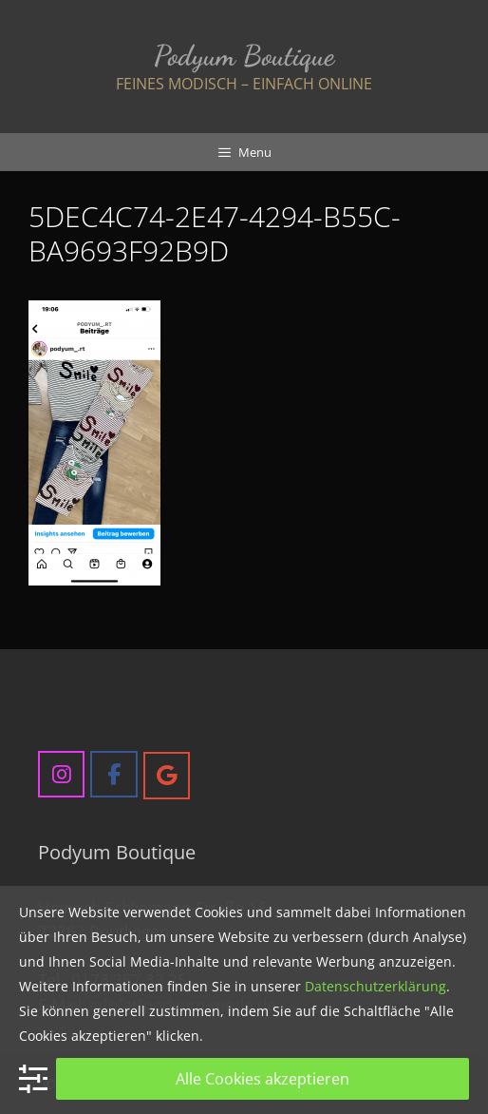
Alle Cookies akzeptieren (262, 1078)
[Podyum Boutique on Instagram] (61, 774)
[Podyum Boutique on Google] (166, 775)
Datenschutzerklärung (375, 986)
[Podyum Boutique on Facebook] (113, 774)
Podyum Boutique (244, 55)
